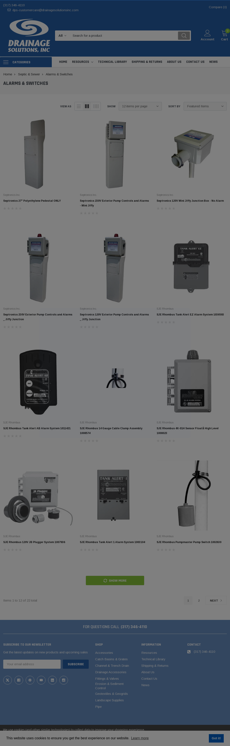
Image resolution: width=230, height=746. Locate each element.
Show (111, 106)
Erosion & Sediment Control (109, 686)
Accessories (104, 652)
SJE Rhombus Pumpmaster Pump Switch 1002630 (189, 542)
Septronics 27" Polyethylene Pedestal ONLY (32, 200)
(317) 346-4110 (14, 5)
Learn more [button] (140, 738)
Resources (80, 62)
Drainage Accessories (110, 672)
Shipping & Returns (155, 665)
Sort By (174, 106)
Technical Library (153, 659)
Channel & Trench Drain (112, 665)
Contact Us (149, 678)
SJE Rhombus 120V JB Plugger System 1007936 (34, 542)
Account (207, 39)
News (145, 685)
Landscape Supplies (109, 700)
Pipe (98, 706)
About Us (147, 672)
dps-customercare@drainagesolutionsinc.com (46, 10)
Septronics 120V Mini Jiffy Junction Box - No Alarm (190, 200)
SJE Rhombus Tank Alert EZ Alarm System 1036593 (190, 314)
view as (65, 106)
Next (216, 600)
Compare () (218, 7)
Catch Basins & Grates (111, 659)
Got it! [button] (216, 738)
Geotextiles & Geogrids (111, 693)
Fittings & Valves (107, 678)
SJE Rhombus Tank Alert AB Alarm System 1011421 (37, 428)
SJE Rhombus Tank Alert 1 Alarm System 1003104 (112, 542)
